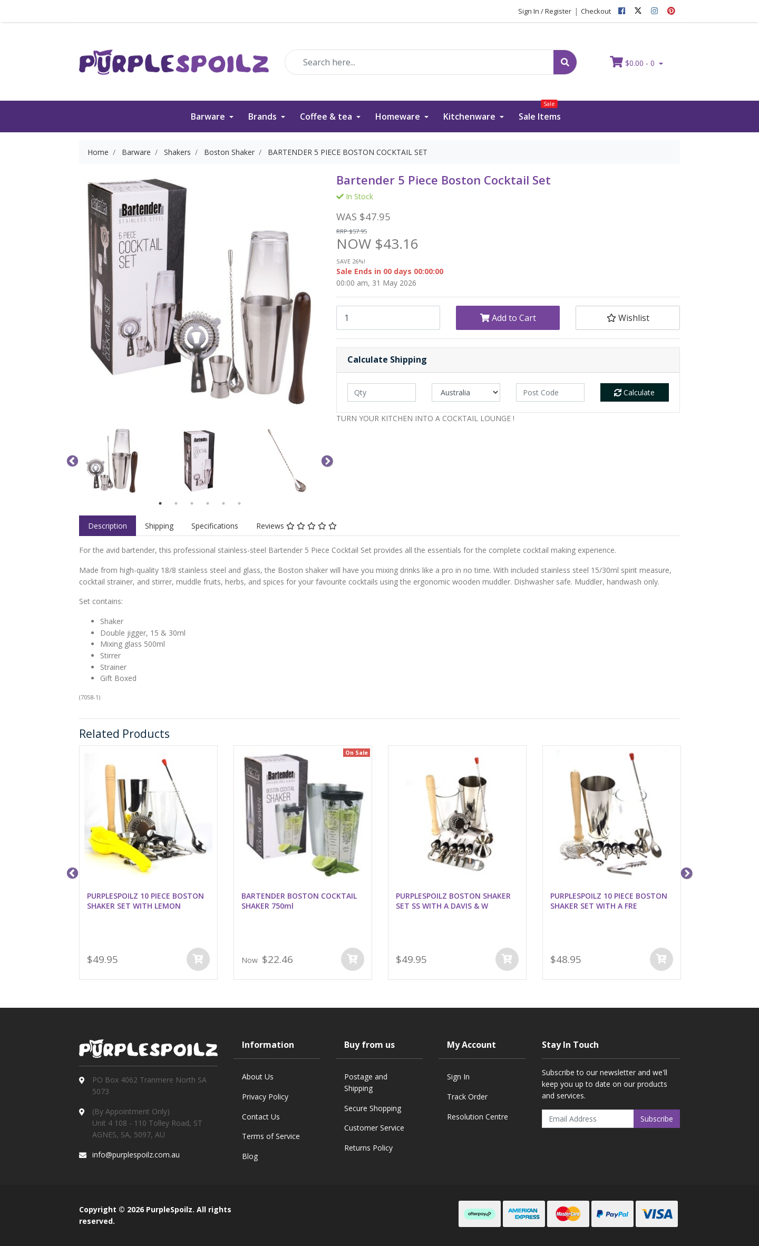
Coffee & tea (327, 116)
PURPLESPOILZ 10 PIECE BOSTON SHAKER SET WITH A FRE (608, 901)
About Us (258, 1077)
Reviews (296, 526)
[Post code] (550, 392)
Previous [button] (71, 460)
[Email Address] (588, 1118)
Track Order (467, 1097)
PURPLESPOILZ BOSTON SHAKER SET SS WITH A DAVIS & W (453, 901)
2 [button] (176, 503)
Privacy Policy (265, 1097)
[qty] (381, 392)
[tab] (107, 526)
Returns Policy (368, 1148)
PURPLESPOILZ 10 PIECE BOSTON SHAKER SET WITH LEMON (145, 901)
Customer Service (374, 1128)
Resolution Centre (477, 1117)
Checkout (596, 11)
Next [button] (325, 460)
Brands (263, 116)
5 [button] (223, 503)
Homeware (398, 116)
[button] (627, 318)
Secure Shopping (372, 1108)
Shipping (159, 526)
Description (107, 526)
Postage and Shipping (365, 1082)
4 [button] (207, 503)
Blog (250, 1156)
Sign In (458, 1077)
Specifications (214, 526)
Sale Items (540, 111)
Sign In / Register (544, 11)
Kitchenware (470, 116)
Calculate (634, 392)
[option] (114, 460)
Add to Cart (508, 318)
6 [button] (239, 503)
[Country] (466, 392)
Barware (209, 116)
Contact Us (261, 1117)
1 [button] (160, 503)
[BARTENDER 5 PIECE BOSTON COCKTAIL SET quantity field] (388, 318)
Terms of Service (271, 1136)
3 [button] (192, 503)
